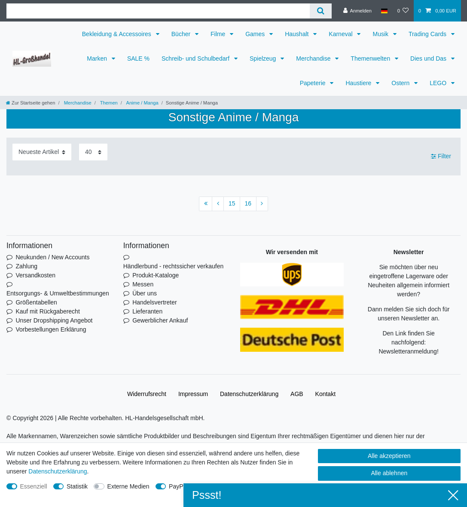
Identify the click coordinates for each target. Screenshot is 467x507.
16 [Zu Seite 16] (248, 203)
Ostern (401, 83)
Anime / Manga (142, 102)
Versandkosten (35, 275)
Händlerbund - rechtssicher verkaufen (173, 266)
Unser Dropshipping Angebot (53, 320)
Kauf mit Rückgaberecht (47, 311)
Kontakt (325, 393)
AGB (296, 393)
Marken (98, 58)
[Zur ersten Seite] (205, 204)
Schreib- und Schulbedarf (196, 58)
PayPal (178, 486)
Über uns (144, 293)
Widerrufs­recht (146, 393)
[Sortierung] (41, 152)
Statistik (77, 486)
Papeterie (313, 83)
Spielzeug (264, 58)
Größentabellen (36, 302)
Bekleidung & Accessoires (117, 34)
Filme (219, 34)
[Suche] (321, 10)
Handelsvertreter (154, 302)
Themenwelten (371, 58)
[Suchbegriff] (158, 10)
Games (255, 34)
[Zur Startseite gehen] (30, 102)
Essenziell (33, 486)
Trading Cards (428, 34)
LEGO (439, 83)
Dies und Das (429, 58)
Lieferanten (147, 311)
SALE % (138, 58)
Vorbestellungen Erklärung (50, 329)
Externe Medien (128, 486)
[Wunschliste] (402, 11)
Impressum (193, 393)
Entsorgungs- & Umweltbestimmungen (57, 293)
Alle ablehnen (389, 473)
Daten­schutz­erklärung (249, 393)
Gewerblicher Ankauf (160, 320)
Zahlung (26, 266)
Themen (108, 102)
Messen (142, 284)
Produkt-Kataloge (155, 275)
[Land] (384, 11)
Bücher (181, 34)
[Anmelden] (357, 11)
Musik (381, 34)
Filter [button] (441, 156)
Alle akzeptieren (389, 455)
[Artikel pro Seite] (93, 152)
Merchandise (314, 58)
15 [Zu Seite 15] (232, 203)
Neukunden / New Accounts (52, 257)
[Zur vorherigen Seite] (218, 204)
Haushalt (297, 34)
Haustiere (359, 83)
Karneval (341, 34)
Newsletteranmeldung (407, 351)
